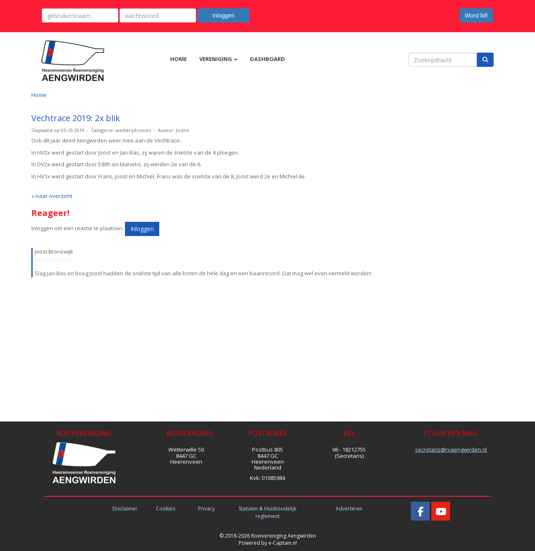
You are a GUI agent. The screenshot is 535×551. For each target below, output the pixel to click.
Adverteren (349, 508)
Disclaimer (125, 508)
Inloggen (223, 15)
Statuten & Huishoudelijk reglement (267, 512)
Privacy (206, 508)
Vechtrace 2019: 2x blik (75, 118)
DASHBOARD (267, 59)
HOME (178, 59)
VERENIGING (218, 59)
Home (38, 95)
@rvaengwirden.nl (451, 449)
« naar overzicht (51, 196)
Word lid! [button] (476, 15)
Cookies (165, 508)
